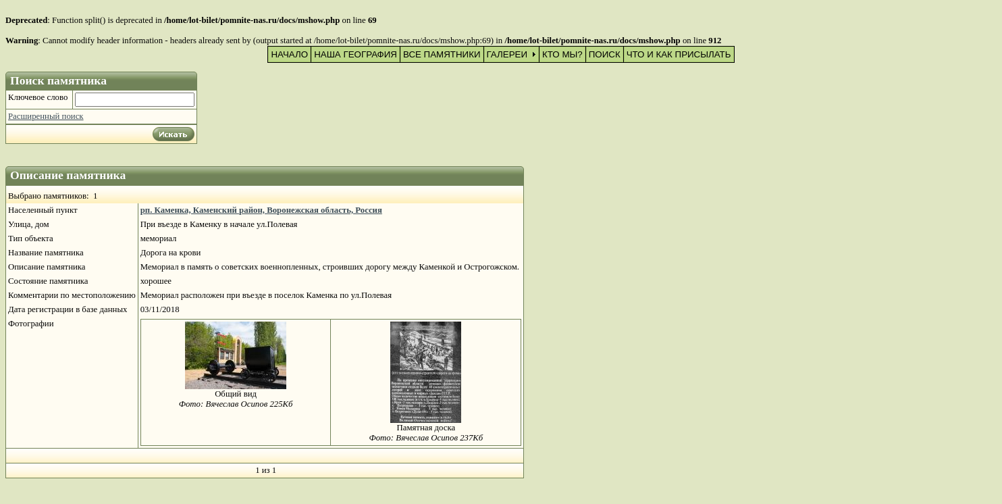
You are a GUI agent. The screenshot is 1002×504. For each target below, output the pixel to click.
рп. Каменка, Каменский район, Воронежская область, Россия (261, 210)
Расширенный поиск (46, 116)
